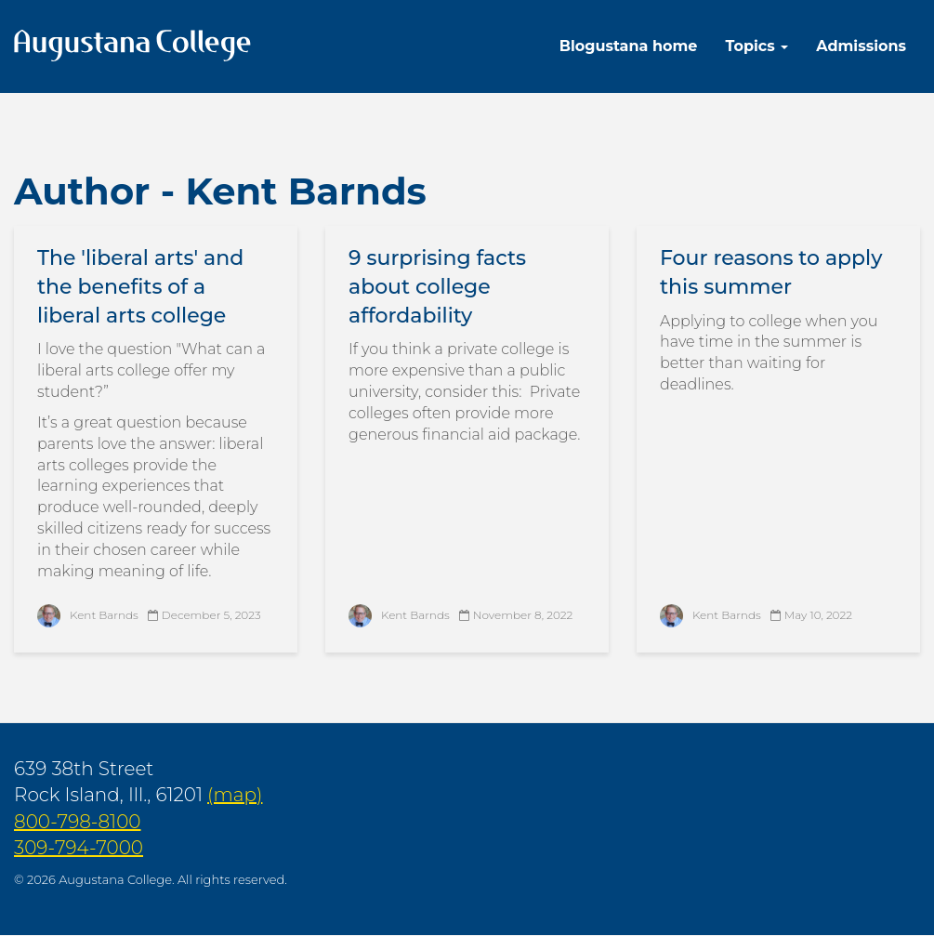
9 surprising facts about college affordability (437, 286)
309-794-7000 (78, 848)
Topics (756, 46)
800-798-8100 (77, 822)
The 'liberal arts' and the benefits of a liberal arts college (140, 286)
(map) (234, 795)
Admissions (861, 46)
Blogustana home (628, 46)
